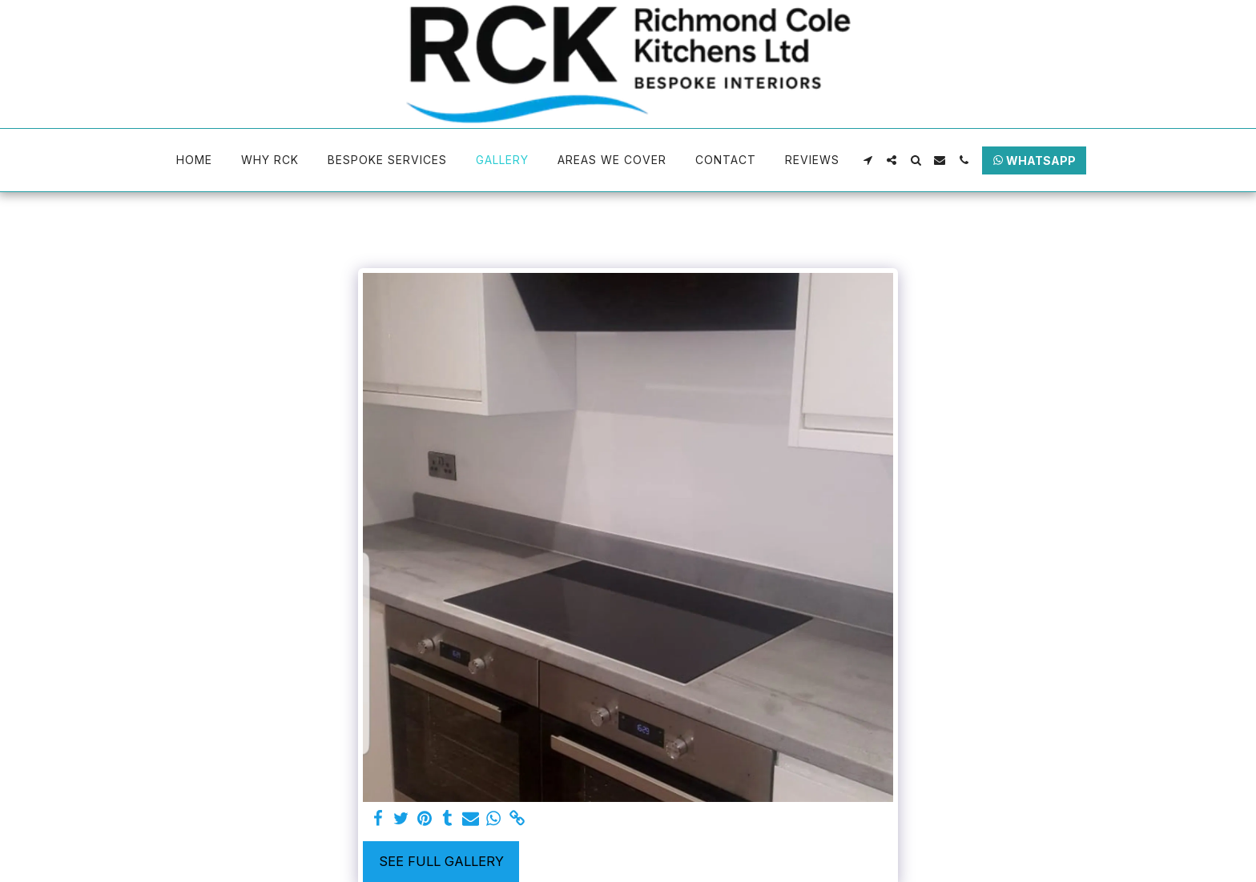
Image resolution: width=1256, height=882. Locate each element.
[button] (867, 160)
